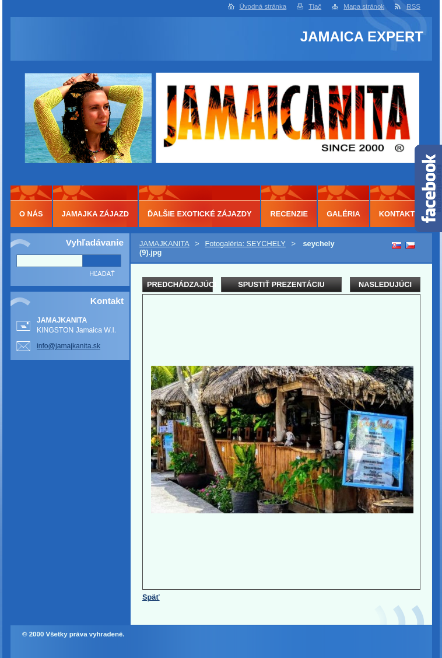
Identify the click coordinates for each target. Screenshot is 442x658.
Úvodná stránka (263, 6)
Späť (151, 597)
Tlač (314, 6)
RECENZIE (289, 213)
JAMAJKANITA (164, 243)
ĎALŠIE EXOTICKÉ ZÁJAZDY (199, 213)
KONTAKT (397, 213)
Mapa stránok (363, 6)
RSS (413, 6)
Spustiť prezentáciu (281, 284)
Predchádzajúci (180, 284)
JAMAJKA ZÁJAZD (95, 213)
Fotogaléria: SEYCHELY (245, 243)
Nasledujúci (385, 284)
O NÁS (31, 213)
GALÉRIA (343, 213)
